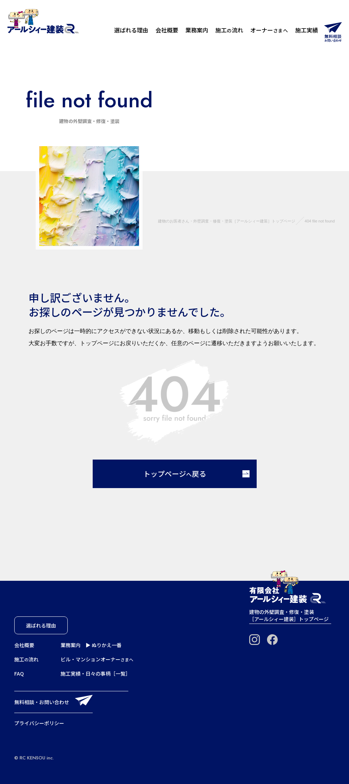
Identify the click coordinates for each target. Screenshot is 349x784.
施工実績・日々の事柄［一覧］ (95, 673)
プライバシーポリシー (39, 723)
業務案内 (196, 30)
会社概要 (166, 30)
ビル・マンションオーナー (97, 659)
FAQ (19, 673)
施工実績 (306, 30)
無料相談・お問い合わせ (41, 702)
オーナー (269, 30)
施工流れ (229, 30)
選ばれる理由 (131, 30)
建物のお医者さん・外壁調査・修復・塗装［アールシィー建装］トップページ (226, 221)
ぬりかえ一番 (107, 645)
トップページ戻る (196, 473)
